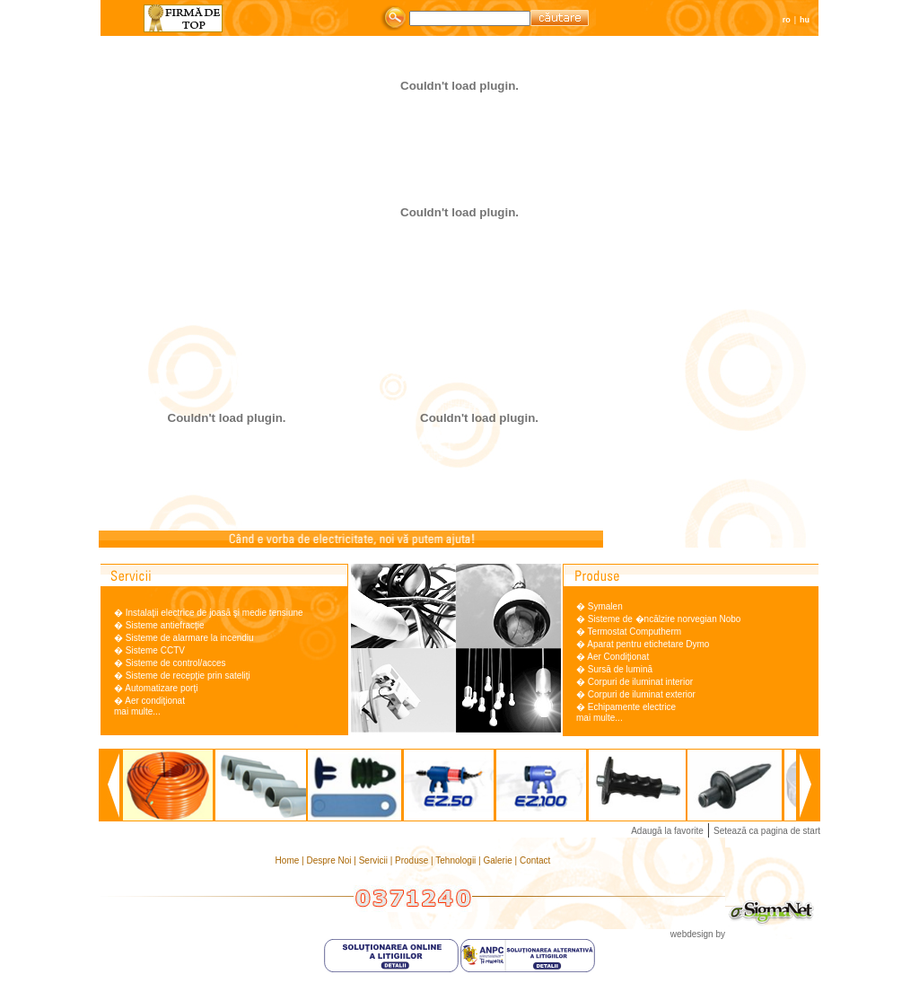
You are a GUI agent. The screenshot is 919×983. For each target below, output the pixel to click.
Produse (413, 860)
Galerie (499, 860)
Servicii (374, 860)
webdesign (691, 934)
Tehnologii (456, 860)
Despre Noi (330, 860)
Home (289, 860)
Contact (535, 860)
